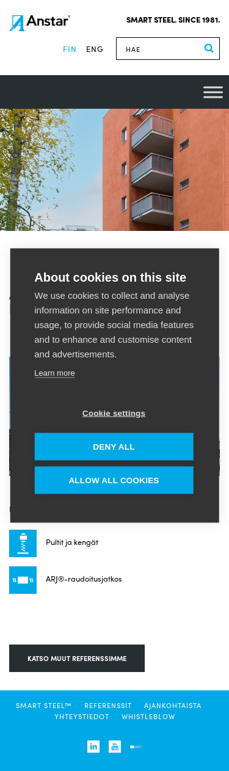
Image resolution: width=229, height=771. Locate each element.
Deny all (113, 446)
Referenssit (108, 705)
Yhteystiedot (81, 716)
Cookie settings (114, 413)
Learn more (54, 373)
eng (95, 48)
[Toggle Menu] (213, 92)
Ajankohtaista (173, 705)
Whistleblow (148, 716)
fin (70, 48)
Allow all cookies (113, 480)
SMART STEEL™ (44, 705)
